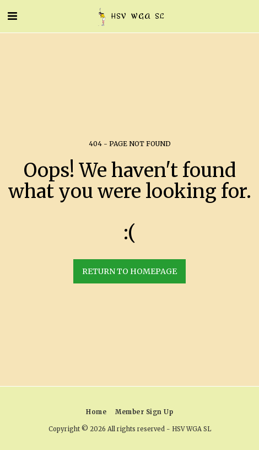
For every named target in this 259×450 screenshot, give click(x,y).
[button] (12, 15)
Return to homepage (129, 271)
